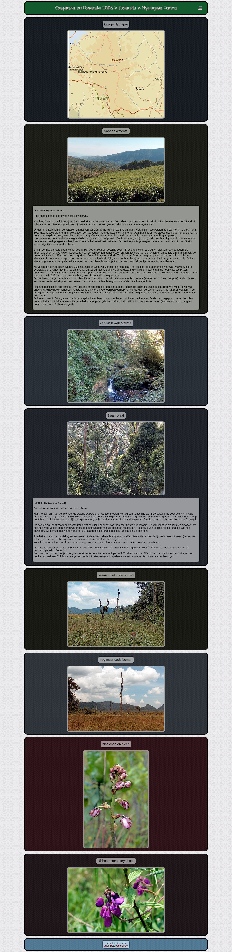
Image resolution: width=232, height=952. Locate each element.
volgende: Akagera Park (116, 945)
